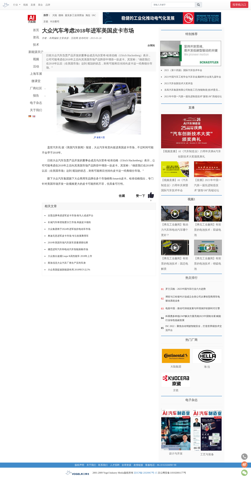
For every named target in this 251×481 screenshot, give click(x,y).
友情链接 (138, 465)
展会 (40, 5)
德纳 (60, 15)
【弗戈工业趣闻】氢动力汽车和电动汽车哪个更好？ (174, 229)
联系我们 (103, 465)
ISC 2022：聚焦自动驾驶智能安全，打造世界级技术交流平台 (193, 328)
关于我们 (36, 110)
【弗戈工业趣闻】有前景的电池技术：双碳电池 (207, 229)
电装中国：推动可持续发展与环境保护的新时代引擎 (192, 308)
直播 (33, 5)
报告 (36, 95)
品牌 (47, 5)
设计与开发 (176, 453)
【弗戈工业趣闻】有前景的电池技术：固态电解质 (174, 263)
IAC (94, 15)
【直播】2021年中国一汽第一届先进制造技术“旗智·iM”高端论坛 (207, 185)
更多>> (164, 106)
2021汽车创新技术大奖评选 (178, 83)
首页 (36, 30)
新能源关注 (36, 52)
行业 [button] (16, 5)
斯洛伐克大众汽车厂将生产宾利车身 (67, 263)
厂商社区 (36, 88)
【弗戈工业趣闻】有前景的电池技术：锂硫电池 (207, 263)
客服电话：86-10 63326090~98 (160, 465)
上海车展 (36, 73)
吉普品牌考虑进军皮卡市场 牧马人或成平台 (70, 215)
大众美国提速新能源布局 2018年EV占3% (69, 269)
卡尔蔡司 (54, 21)
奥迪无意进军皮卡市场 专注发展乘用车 (68, 236)
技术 (36, 44)
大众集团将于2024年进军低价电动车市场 (69, 229)
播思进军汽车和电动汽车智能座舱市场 (68, 249)
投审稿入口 (239, 4)
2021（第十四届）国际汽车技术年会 (183, 70)
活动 (36, 66)
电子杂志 (36, 103)
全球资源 (126, 465)
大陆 (54, 15)
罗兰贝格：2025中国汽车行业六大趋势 (185, 289)
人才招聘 (114, 465)
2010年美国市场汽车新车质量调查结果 (68, 242)
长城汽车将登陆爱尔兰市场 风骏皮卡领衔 (69, 222)
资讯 (36, 37)
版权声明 (79, 465)
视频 (25, 5)
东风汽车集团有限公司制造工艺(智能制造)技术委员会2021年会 (197, 90)
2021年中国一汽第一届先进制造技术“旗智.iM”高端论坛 (193, 96)
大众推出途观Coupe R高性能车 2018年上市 (70, 256)
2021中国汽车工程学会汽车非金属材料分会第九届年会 (192, 77)
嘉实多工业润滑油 (74, 15)
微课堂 (36, 81)
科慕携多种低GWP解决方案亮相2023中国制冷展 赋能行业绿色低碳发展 (193, 318)
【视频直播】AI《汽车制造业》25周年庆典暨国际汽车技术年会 (174, 185)
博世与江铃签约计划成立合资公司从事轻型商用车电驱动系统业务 (192, 298)
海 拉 (207, 366)
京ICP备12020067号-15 (145, 473)
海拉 (88, 15)
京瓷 (45, 21)
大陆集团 (175, 366)
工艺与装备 (207, 454)
